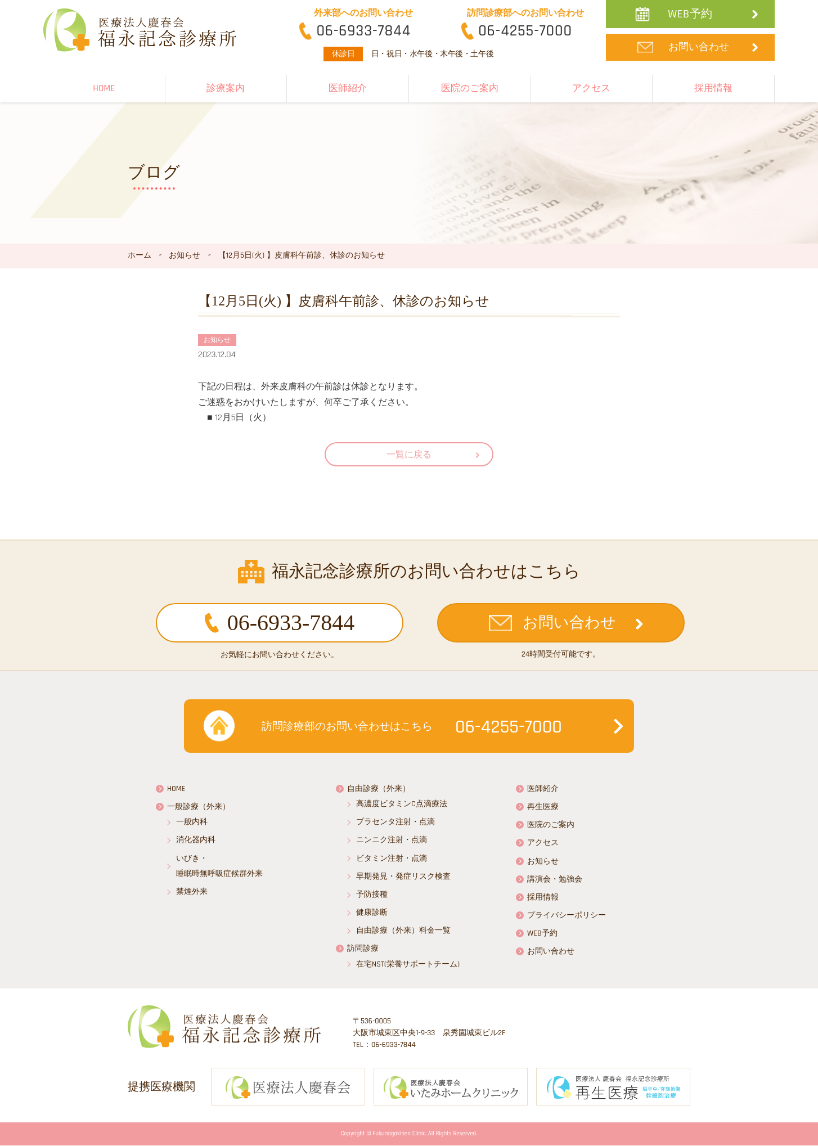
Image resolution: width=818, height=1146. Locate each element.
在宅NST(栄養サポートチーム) (408, 964)
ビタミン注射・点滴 (391, 858)
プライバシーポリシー (566, 915)
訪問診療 (363, 948)
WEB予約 (690, 14)
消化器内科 (195, 840)
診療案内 (225, 88)
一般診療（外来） (198, 807)
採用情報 (713, 88)
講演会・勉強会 (554, 879)
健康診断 (372, 912)
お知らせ (543, 861)
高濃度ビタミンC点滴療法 (401, 804)
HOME (104, 88)
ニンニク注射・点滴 (391, 840)
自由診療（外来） (378, 789)
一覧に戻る (409, 455)
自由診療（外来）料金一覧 (403, 930)
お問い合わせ (698, 47)
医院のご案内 (469, 88)
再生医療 (543, 807)
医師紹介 (348, 88)
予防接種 (372, 894)
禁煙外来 (192, 892)
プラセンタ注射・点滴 (395, 822)
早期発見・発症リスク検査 (403, 876)
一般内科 (192, 822)
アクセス (591, 88)
